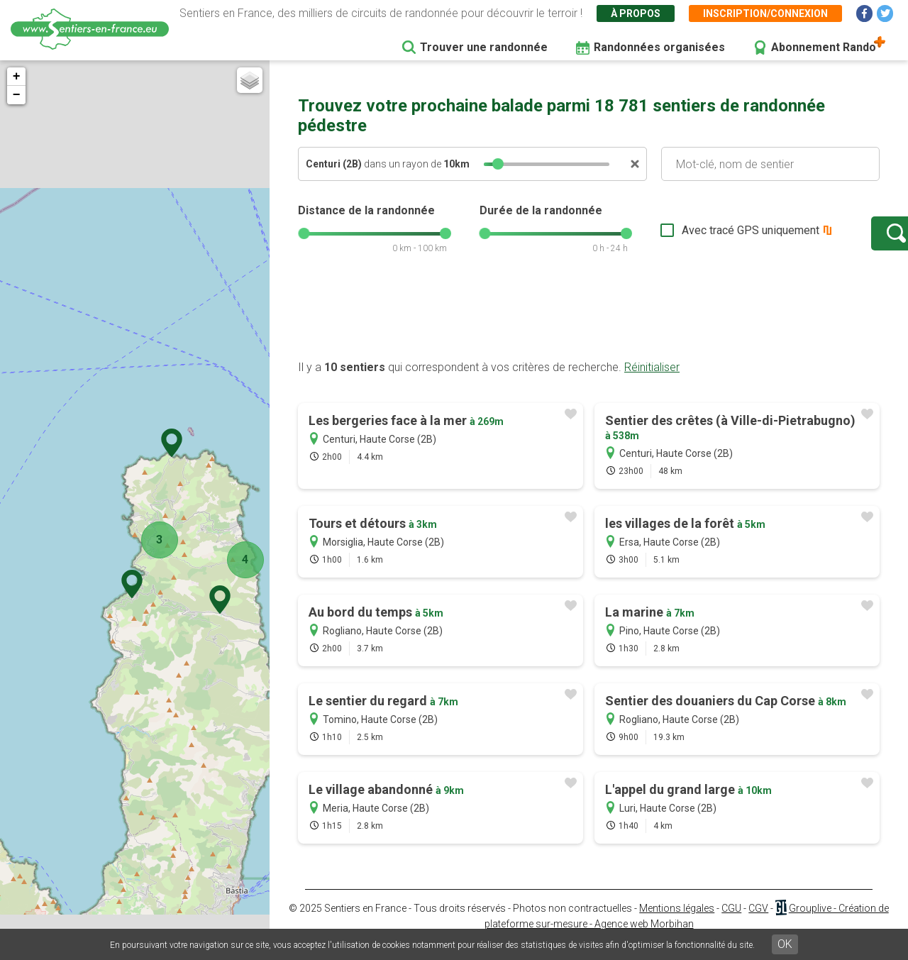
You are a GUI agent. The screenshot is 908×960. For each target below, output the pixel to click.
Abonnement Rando (823, 47)
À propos (635, 13)
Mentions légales (676, 922)
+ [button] (17, 76)
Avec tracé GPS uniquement (706, 237)
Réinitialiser (652, 381)
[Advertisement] (588, 328)
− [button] (17, 95)
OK (784, 944)
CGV (758, 922)
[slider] (498, 164)
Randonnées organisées (659, 47)
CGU (731, 922)
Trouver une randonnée (484, 47)
